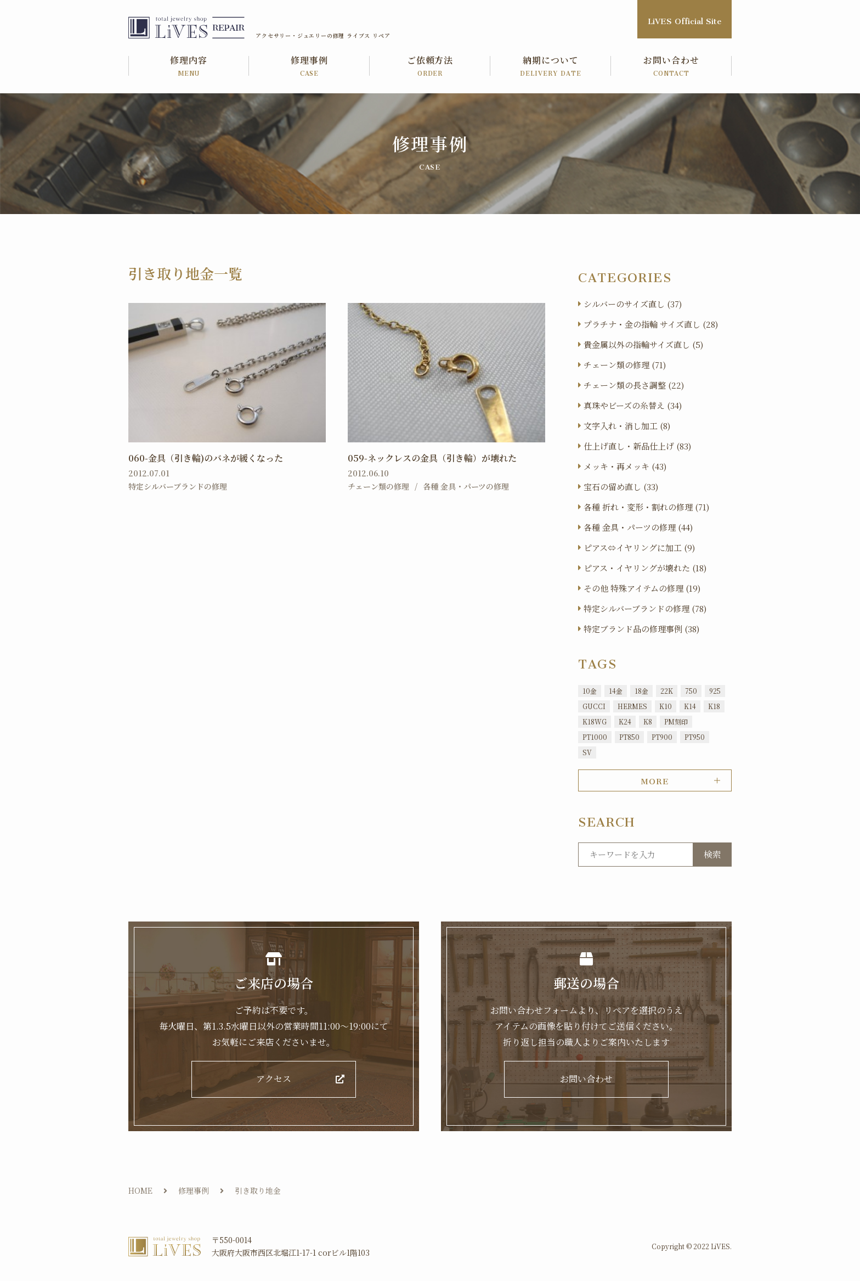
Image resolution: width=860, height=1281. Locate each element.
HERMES (632, 706)
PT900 (662, 736)
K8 (647, 721)
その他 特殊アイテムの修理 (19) (642, 588)
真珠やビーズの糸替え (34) (633, 405)
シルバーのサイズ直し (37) (633, 304)
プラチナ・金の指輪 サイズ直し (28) (651, 324)
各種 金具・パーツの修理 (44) (638, 527)
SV (587, 752)
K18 (714, 706)
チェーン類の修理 (378, 486)
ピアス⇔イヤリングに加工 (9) (639, 547)
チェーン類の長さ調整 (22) (634, 385)
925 (715, 690)
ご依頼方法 (430, 67)
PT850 (629, 736)
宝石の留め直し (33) (621, 486)
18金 (641, 690)
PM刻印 (676, 721)
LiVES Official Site (684, 19)
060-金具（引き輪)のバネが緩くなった (205, 458)
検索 (712, 854)
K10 (665, 706)
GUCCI (594, 706)
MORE (655, 779)
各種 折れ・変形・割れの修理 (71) (646, 507)
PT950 (694, 736)
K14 (690, 706)
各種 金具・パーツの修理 (466, 486)
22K (666, 690)
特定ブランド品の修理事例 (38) (641, 628)
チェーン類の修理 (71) (625, 364)
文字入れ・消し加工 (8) (627, 425)
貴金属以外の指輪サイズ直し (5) (643, 344)
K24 (625, 721)
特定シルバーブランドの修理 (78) (645, 608)
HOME (140, 1190)
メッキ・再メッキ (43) (625, 466)
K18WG (594, 721)
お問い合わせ (671, 67)
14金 (616, 690)
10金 (589, 690)
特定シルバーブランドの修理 (177, 486)
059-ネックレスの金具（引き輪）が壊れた (432, 458)
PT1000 (594, 736)
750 (691, 690)
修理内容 (188, 67)
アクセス (273, 1079)
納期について (550, 67)
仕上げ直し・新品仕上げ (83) (637, 446)
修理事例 (309, 67)
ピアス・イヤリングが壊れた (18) (645, 568)
